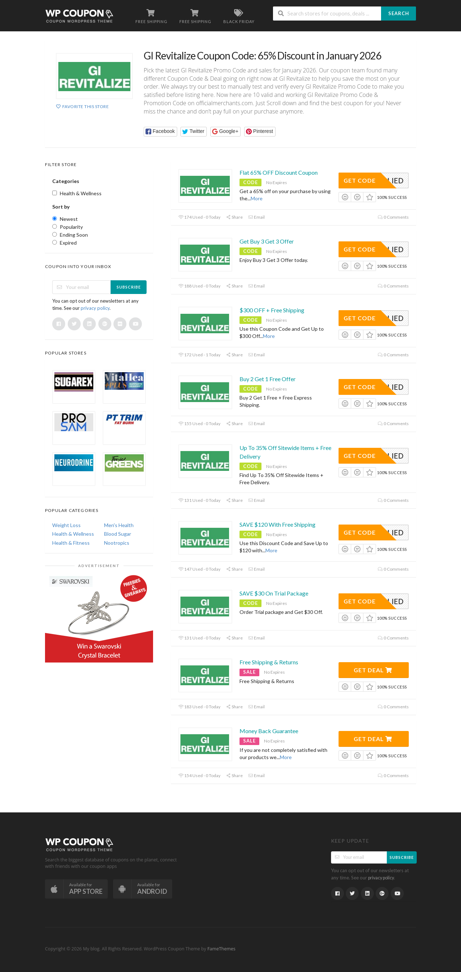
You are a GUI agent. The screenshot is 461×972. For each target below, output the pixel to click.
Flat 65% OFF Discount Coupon (279, 172)
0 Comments (393, 217)
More (257, 198)
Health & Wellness (73, 534)
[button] (160, 132)
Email (256, 217)
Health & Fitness (71, 543)
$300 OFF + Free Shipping (272, 310)
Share (234, 217)
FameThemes (221, 949)
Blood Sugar (117, 534)
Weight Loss (66, 525)
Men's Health (119, 525)
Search (398, 13)
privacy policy (95, 308)
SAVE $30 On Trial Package (274, 593)
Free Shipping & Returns (269, 662)
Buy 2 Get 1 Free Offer (268, 378)
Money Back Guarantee (269, 730)
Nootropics (116, 543)
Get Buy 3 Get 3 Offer (267, 241)
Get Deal (373, 669)
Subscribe (129, 287)
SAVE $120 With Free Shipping (277, 524)
